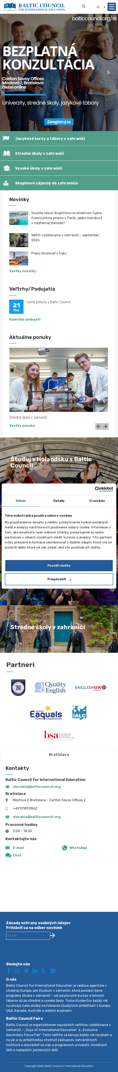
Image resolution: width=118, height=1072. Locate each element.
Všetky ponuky (22, 426)
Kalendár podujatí (25, 319)
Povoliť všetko (59, 565)
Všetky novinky (22, 271)
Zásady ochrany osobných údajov (38, 923)
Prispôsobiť (59, 579)
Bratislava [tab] (59, 754)
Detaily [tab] (59, 501)
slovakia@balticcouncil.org (37, 787)
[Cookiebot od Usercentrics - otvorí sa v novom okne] (94, 489)
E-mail (18, 848)
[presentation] (38, 954)
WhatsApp (78, 848)
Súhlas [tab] (21, 501)
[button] (9, 72)
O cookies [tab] (97, 501)
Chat (17, 855)
